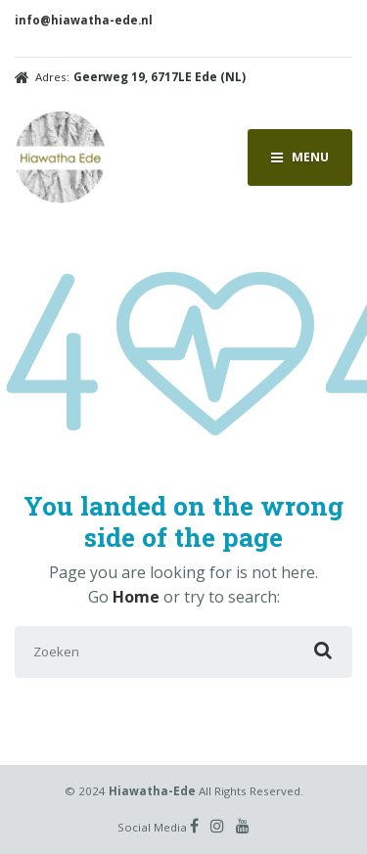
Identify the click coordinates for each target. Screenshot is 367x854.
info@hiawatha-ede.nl (84, 20)
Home (136, 596)
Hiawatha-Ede (152, 791)
